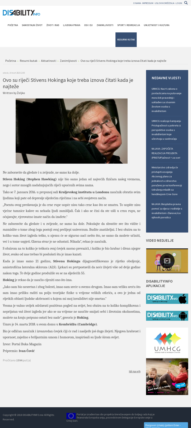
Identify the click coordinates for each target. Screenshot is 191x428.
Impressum (147, 3)
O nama (137, 3)
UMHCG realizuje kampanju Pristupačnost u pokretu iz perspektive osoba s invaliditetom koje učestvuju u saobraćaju (166, 129)
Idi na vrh (134, 371)
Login (179, 3)
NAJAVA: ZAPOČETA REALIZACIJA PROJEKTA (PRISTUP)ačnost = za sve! (166, 153)
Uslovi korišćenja (164, 3)
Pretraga (186, 2)
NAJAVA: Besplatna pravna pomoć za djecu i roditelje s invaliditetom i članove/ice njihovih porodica (167, 210)
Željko (21, 93)
